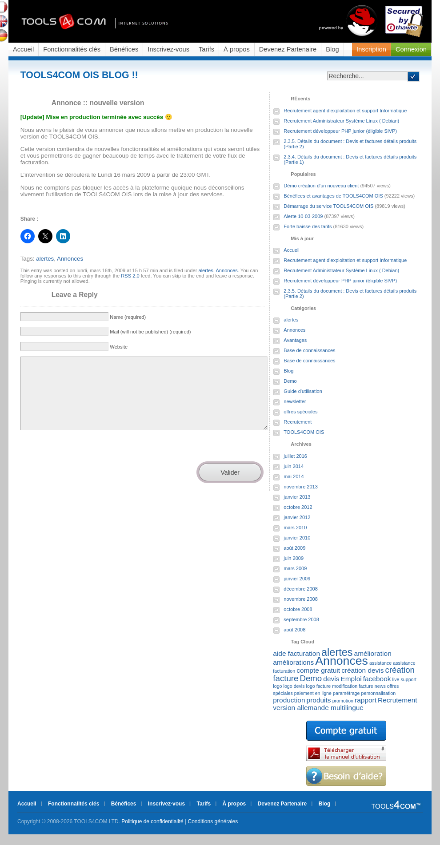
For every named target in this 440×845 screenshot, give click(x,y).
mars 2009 (295, 568)
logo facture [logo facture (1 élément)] (318, 686)
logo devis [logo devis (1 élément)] (294, 686)
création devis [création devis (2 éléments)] (362, 670)
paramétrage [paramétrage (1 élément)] (346, 693)
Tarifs (206, 49)
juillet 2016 (295, 456)
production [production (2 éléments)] (289, 700)
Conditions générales (213, 821)
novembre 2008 (300, 599)
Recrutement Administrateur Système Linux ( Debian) (341, 120)
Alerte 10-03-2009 (303, 216)
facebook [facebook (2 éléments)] (377, 678)
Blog (332, 49)
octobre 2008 (298, 609)
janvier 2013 (297, 497)
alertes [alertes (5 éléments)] (336, 652)
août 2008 (294, 629)
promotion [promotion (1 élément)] (342, 700)
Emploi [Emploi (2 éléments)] (350, 678)
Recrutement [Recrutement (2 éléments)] (397, 700)
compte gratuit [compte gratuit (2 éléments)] (318, 670)
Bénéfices (124, 49)
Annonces (70, 258)
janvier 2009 (297, 578)
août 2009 (294, 548)
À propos (237, 49)
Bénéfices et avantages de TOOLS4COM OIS (333, 195)
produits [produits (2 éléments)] (319, 700)
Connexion (411, 49)
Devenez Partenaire (288, 49)
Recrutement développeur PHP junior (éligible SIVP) (340, 131)
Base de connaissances (309, 350)
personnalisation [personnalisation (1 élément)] (378, 693)
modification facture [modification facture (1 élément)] (352, 686)
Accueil (23, 49)
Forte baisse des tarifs (308, 226)
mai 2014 (294, 476)
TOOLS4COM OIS (304, 432)
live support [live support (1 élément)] (404, 679)
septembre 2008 (301, 619)
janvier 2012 (297, 517)
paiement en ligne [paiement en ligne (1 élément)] (313, 693)
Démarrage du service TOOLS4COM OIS (328, 206)
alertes (45, 258)
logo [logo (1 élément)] (277, 686)
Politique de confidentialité (152, 821)
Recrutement (298, 421)
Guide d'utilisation (303, 391)
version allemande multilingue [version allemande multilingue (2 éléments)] (318, 707)
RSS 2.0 (130, 275)
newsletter (295, 401)
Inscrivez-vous (168, 49)
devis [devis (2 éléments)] (331, 678)
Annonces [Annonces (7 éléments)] (341, 660)
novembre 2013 (300, 486)
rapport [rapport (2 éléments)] (365, 700)
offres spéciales (300, 411)
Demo (290, 381)
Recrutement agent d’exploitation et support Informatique (345, 110)
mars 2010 (295, 527)
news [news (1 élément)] (380, 686)
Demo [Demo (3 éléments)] (311, 678)
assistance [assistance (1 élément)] (380, 663)
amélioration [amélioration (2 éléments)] (373, 653)
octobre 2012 (298, 507)
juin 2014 (294, 466)
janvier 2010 (297, 537)
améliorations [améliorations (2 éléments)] (293, 662)
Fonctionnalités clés (71, 49)
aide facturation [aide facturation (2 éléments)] (296, 653)
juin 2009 (294, 558)
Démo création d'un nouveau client (321, 185)
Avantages (295, 340)
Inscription (371, 49)
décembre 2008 (300, 588)
